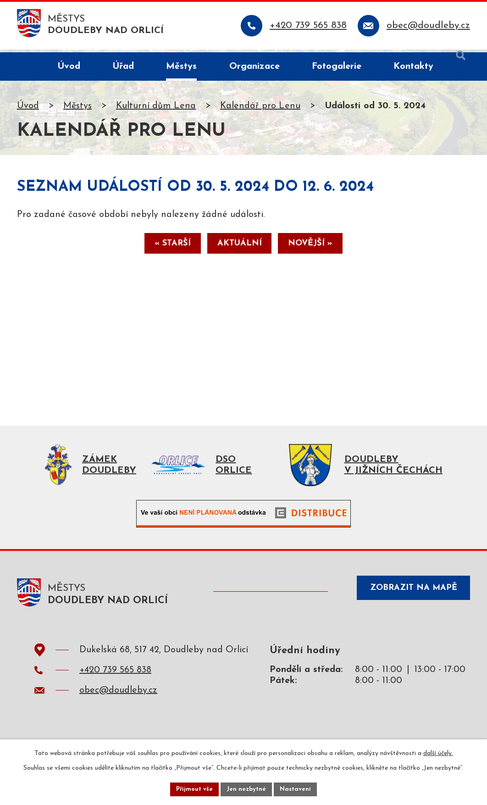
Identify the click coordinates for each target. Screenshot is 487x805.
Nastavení (298, 788)
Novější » (320, 248)
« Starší (163, 248)
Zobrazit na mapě (407, 598)
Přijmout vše (192, 788)
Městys (77, 108)
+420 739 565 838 (115, 678)
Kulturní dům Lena (156, 108)
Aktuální (239, 248)
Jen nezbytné (247, 788)
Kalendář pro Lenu (260, 108)
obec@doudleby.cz (118, 698)
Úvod (28, 108)
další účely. (438, 751)
